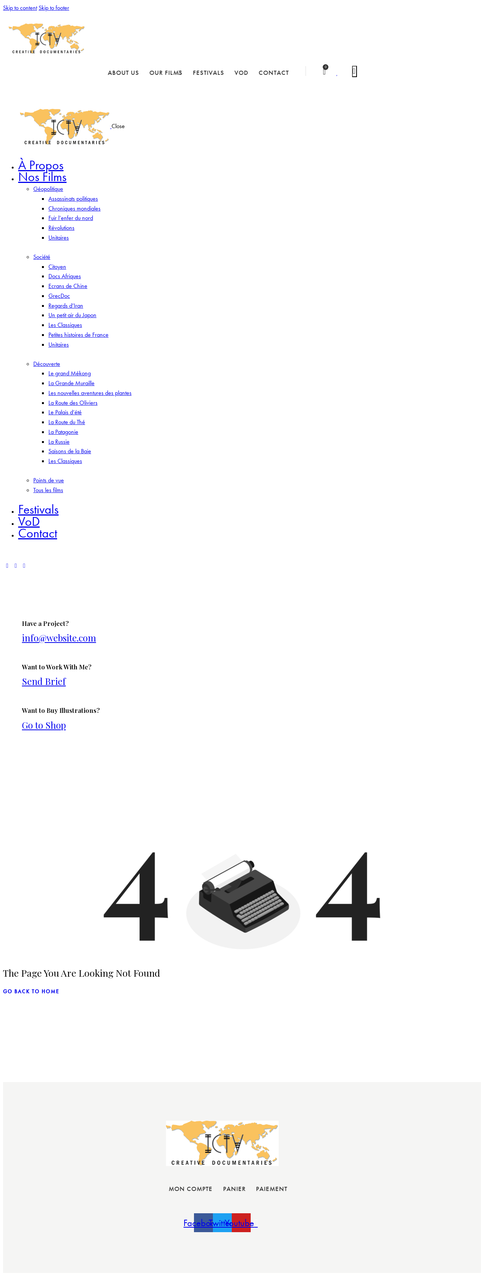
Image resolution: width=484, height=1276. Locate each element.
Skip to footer (54, 8)
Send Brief (44, 681)
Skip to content (20, 8)
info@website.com (59, 638)
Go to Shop (44, 725)
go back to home (31, 991)
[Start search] (354, 71)
